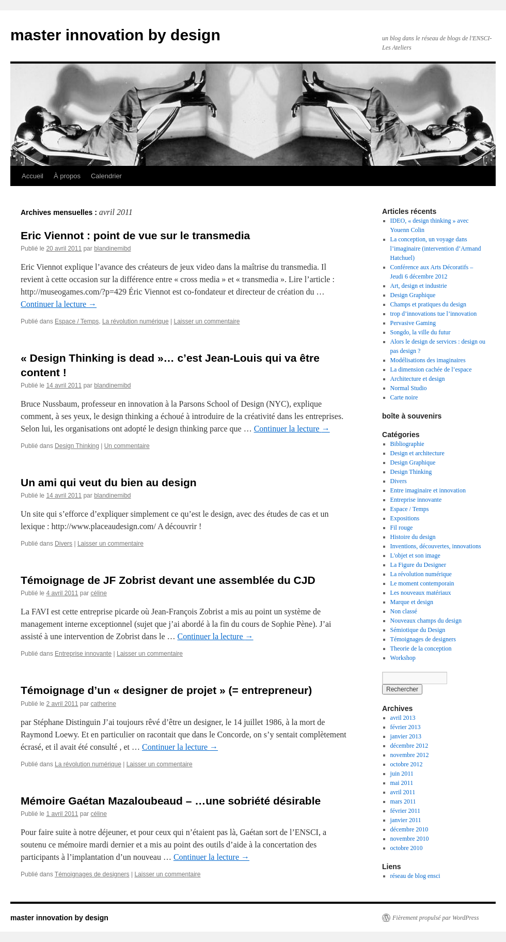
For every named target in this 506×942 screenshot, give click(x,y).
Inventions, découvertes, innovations (435, 546)
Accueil (32, 176)
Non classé (403, 611)
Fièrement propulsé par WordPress (435, 917)
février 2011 (405, 810)
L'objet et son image (415, 555)
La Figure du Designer (418, 564)
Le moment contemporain (422, 583)
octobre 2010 (406, 848)
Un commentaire (127, 446)
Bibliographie (407, 443)
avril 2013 (403, 717)
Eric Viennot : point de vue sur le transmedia (135, 235)
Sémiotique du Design (418, 630)
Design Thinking (77, 446)
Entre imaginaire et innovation (428, 490)
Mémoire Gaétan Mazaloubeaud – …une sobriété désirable (171, 801)
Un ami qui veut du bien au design (109, 482)
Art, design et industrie (418, 285)
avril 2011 (403, 792)
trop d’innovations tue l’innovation (433, 313)
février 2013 (405, 727)
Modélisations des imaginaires (428, 360)
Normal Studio (408, 388)
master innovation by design (115, 34)
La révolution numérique (135, 321)
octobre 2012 (406, 764)
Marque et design (411, 602)
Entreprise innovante (83, 653)
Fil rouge (401, 527)
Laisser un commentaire (206, 321)
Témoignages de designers (92, 874)
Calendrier (106, 176)
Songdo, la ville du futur (420, 332)
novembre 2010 (409, 838)
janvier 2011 (405, 820)
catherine (103, 703)
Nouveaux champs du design (426, 620)
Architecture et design (417, 378)
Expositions (405, 518)
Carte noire (404, 397)
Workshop (403, 657)
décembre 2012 (409, 745)
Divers (63, 543)
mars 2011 (403, 801)
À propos (67, 176)
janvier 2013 (405, 736)
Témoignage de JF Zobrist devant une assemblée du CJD (168, 580)
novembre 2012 (409, 755)
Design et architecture (417, 453)
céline (98, 593)
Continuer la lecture (59, 304)
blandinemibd (112, 248)
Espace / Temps (77, 321)
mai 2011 (402, 782)
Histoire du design (413, 537)
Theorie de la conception (421, 648)
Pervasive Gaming (413, 323)
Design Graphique (413, 295)
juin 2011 (402, 773)
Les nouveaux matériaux (420, 592)
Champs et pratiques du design (428, 304)
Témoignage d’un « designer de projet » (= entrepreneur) (166, 690)
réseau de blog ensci (415, 875)
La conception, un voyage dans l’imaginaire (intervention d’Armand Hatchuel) (435, 248)
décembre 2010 (409, 829)
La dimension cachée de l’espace (431, 369)
